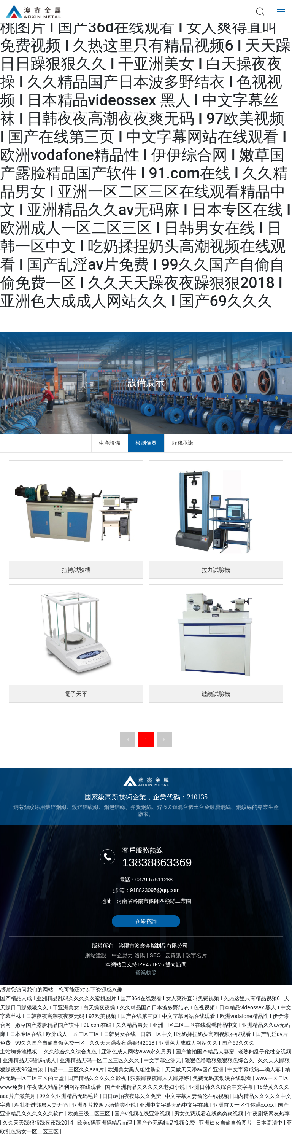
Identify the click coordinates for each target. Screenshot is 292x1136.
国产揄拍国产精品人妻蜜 (205, 1051)
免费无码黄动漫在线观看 (222, 1078)
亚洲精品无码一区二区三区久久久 (100, 1060)
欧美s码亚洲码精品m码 (105, 1123)
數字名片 (196, 955)
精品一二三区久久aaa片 (76, 1069)
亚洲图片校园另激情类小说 (104, 1105)
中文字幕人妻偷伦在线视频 (197, 1096)
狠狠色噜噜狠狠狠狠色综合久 (220, 1060)
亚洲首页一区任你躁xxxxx (244, 1105)
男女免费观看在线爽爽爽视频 (209, 1114)
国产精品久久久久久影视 (97, 1078)
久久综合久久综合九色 (71, 1051)
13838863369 (157, 862)
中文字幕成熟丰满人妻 (254, 1069)
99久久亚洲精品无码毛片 (69, 1096)
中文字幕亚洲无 (163, 1060)
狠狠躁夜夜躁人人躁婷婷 (160, 1078)
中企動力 (122, 955)
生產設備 (109, 443)
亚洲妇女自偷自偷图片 (226, 1123)
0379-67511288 (154, 880)
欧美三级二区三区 (89, 1114)
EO (157, 955)
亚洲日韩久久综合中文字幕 (221, 1087)
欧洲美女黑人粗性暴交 (135, 1069)
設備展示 (146, 382)
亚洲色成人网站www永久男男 (137, 1051)
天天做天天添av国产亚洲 (195, 1069)
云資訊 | (175, 955)
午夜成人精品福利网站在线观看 (64, 1087)
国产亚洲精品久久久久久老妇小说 (145, 1087)
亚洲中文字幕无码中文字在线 (175, 1105)
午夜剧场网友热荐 (268, 1114)
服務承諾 (182, 443)
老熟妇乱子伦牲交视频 (264, 1051)
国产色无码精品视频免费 (166, 1123)
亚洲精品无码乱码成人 (30, 1060)
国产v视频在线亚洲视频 (142, 1114)
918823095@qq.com (154, 890)
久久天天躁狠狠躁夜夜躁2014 (39, 1123)
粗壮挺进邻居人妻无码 (41, 1105)
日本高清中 (270, 1123)
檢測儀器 (146, 443)
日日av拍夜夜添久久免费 (132, 1096)
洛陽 (140, 955)
